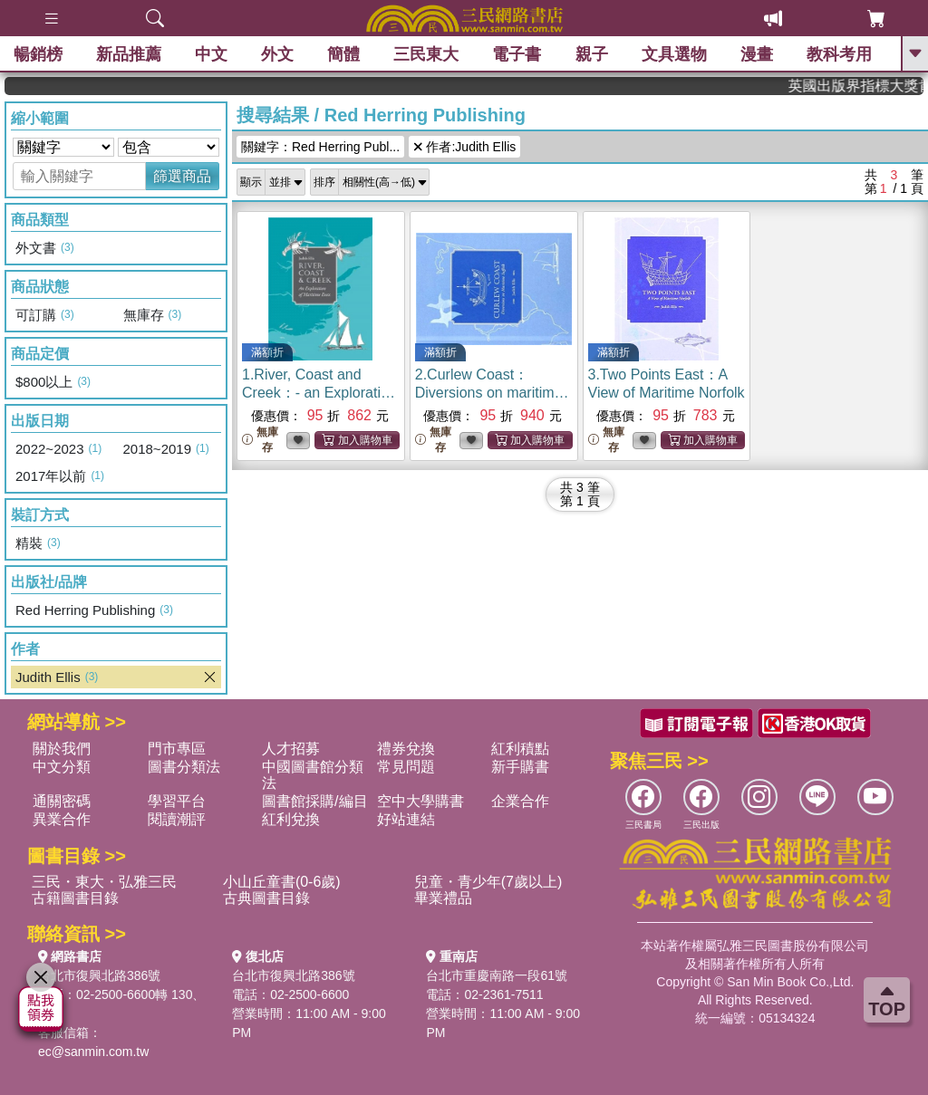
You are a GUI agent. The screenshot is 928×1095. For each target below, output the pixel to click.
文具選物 (674, 54)
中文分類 (62, 766)
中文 (211, 54)
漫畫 (756, 54)
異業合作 (62, 819)
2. (492, 392)
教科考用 (839, 54)
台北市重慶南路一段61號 (496, 975)
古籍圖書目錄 (75, 898)
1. (319, 392)
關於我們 (62, 748)
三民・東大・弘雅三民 (104, 881)
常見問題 (406, 766)
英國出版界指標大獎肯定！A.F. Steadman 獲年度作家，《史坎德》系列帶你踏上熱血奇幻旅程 (867, 85)
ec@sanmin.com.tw (93, 1051)
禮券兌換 (406, 748)
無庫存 (260, 440)
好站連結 (406, 819)
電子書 (517, 54)
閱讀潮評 (177, 819)
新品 (128, 54)
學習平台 (177, 801)
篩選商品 (182, 176)
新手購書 (520, 766)
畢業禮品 (443, 898)
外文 (277, 54)
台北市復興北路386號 (99, 975)
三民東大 (426, 54)
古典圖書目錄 (266, 898)
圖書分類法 (184, 766)
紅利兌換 (291, 819)
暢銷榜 (38, 54)
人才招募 (291, 748)
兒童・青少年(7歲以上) (488, 881)
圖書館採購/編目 (314, 801)
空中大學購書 (420, 801)
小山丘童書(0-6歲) (282, 881)
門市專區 (177, 748)
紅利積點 (520, 748)
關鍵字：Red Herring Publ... (320, 146)
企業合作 (520, 801)
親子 (591, 54)
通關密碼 (62, 801)
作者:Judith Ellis (464, 146)
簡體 (343, 54)
